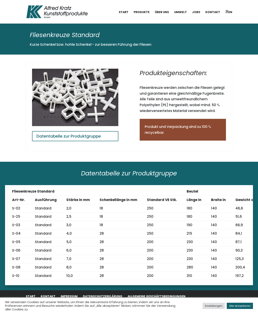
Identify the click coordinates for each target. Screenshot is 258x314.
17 (99, 117)
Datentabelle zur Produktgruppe (68, 136)
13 (85, 117)
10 (75, 117)
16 (96, 117)
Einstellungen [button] (213, 306)
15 (92, 117)
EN (228, 12)
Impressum (69, 296)
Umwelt (180, 12)
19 (106, 117)
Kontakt (212, 12)
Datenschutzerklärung (102, 296)
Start (123, 12)
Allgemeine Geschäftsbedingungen (156, 296)
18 (102, 117)
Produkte (142, 12)
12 (82, 117)
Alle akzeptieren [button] (240, 306)
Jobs (196, 12)
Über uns (162, 12)
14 (89, 117)
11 (78, 117)
